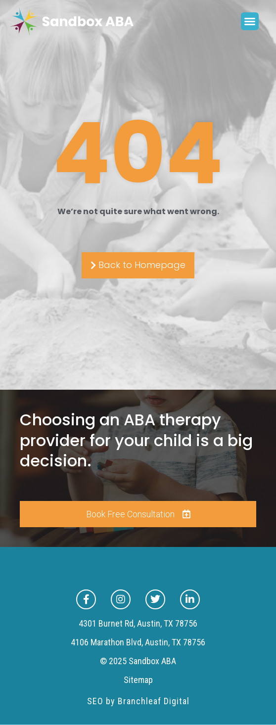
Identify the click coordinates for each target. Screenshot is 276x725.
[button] (250, 21)
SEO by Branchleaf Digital (138, 701)
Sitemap (138, 680)
